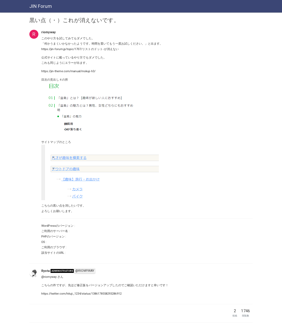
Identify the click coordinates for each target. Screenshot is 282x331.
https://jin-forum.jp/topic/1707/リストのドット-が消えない (80, 49)
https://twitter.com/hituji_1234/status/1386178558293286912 (81, 293)
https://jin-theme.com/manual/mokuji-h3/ (68, 71)
